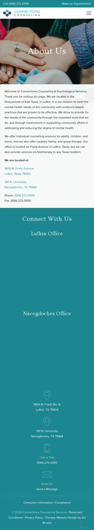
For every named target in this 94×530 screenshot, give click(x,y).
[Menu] (88, 13)
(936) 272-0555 (24, 195)
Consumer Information (38, 502)
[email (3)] (47, 474)
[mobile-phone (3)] (47, 448)
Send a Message (47, 489)
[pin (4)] (47, 395)
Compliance (63, 502)
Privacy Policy (34, 517)
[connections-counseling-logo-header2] (21, 13)
